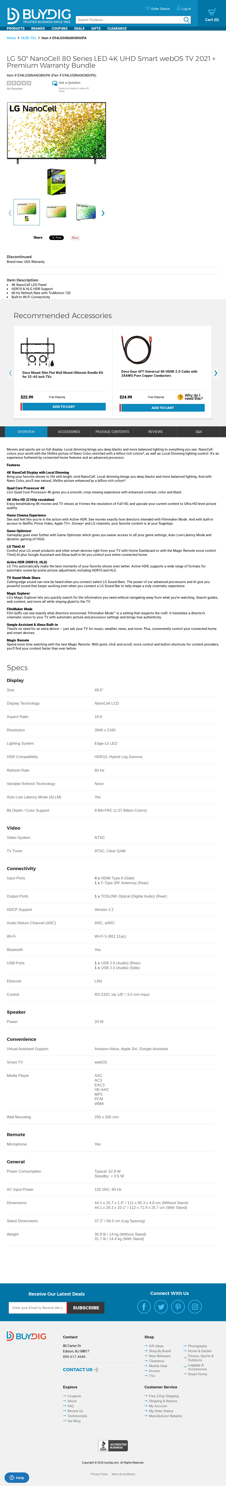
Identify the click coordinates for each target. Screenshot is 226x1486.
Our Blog (73, 1421)
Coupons (59, 28)
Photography (197, 1346)
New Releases (160, 1356)
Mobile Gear (158, 1366)
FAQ (70, 1406)
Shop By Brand (160, 1351)
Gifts (96, 28)
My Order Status (161, 1411)
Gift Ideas (156, 1346)
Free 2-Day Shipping (164, 1396)
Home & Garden (200, 1351)
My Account (158, 1406)
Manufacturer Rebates (165, 1416)
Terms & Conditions (123, 1474)
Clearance (117, 28)
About (72, 1401)
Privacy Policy (99, 1474)
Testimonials (77, 1416)
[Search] (133, 20)
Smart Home (197, 1374)
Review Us (75, 1411)
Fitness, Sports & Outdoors (201, 1358)
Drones (154, 1371)
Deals (79, 28)
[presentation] (10, 213)
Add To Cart (64, 407)
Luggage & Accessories (197, 1367)
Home (11, 38)
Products (15, 28)
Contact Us (77, 1369)
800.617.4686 (74, 1357)
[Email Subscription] (38, 1308)
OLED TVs (28, 38)
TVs (152, 1376)
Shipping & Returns (163, 1401)
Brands (38, 28)
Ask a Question (69, 82)
